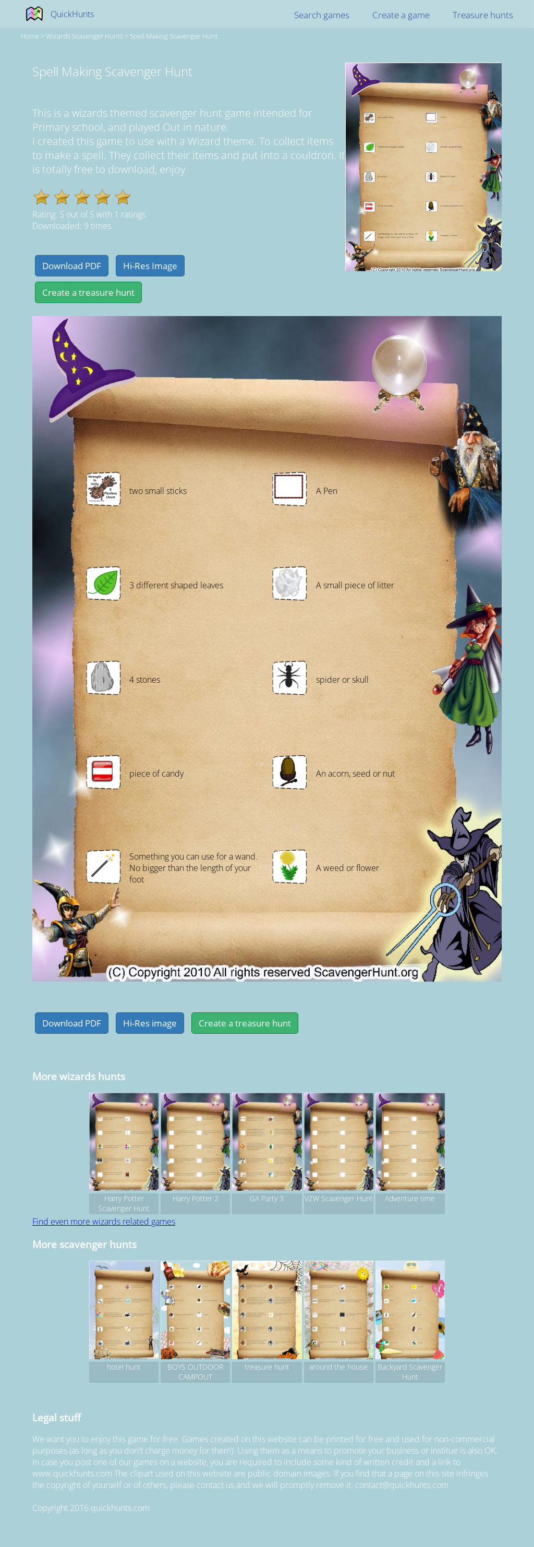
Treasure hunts (483, 15)
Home (30, 36)
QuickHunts (72, 14)
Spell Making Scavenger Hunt (173, 36)
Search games (321, 15)
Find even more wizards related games (103, 1221)
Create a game (401, 15)
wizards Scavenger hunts (84, 36)
